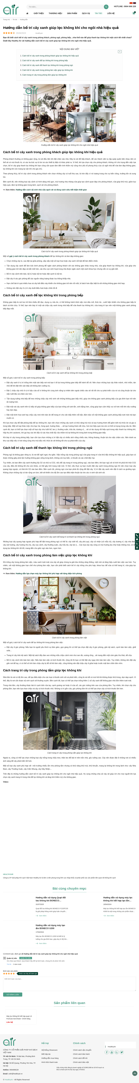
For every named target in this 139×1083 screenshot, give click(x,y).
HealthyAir (112, 1047)
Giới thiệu (39, 13)
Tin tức (98, 13)
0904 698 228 (125, 6)
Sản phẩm (72, 13)
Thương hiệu (55, 13)
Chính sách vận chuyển (82, 1050)
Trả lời (9, 964)
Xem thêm (41, 916)
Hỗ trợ (45, 1043)
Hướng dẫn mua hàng (49, 1058)
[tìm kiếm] (106, 7)
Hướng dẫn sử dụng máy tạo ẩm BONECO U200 (50, 927)
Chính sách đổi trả (80, 1058)
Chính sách (79, 1043)
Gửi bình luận (13, 995)
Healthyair (8, 874)
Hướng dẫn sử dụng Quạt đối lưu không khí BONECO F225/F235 (51, 899)
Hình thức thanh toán (49, 1062)
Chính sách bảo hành (81, 1054)
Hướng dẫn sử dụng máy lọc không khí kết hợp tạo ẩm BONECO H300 (117, 899)
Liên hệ (111, 13)
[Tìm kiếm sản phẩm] (67, 7)
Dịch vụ (86, 13)
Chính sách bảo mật (81, 1062)
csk (9, 1074)
